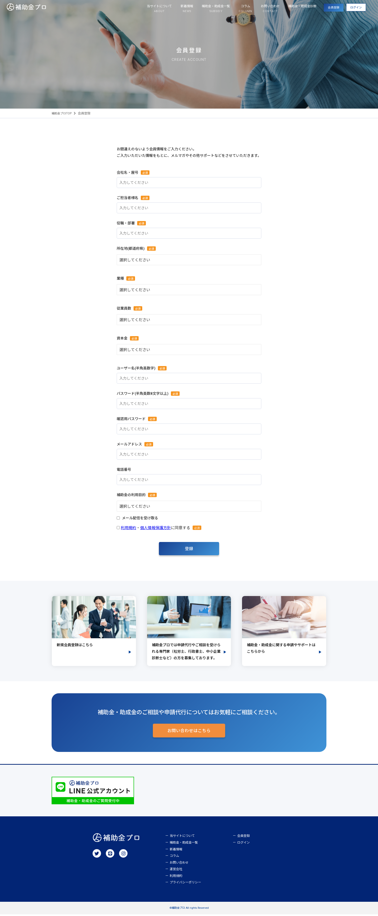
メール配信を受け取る (140, 518)
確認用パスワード (132, 418)
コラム (174, 857)
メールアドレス (130, 444)
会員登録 (315, 9)
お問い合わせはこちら (189, 732)
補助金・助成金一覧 (184, 844)
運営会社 (176, 871)
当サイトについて (182, 837)
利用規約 (128, 528)
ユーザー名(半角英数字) (137, 368)
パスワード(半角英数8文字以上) (143, 393)
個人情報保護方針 (155, 528)
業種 (121, 278)
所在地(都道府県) (131, 248)
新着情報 (176, 851)
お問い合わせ (179, 864)
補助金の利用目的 (132, 495)
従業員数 (124, 308)
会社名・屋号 (128, 172)
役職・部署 (126, 223)
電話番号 (124, 469)
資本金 (123, 338)
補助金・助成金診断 (278, 7)
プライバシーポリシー (185, 884)
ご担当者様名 (128, 197)
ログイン (350, 9)
